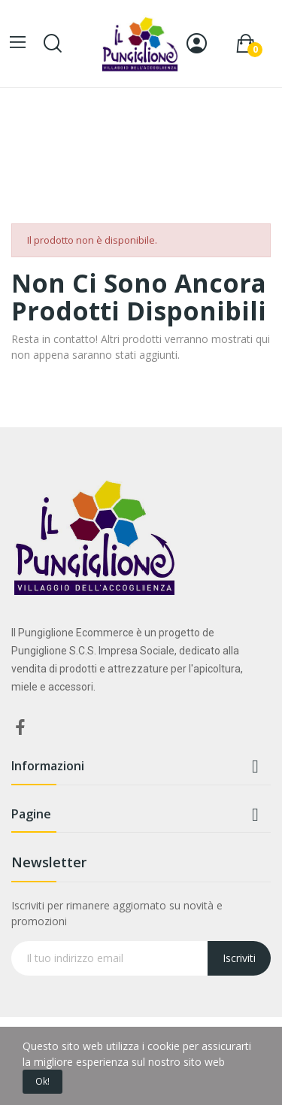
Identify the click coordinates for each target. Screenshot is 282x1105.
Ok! (42, 1081)
